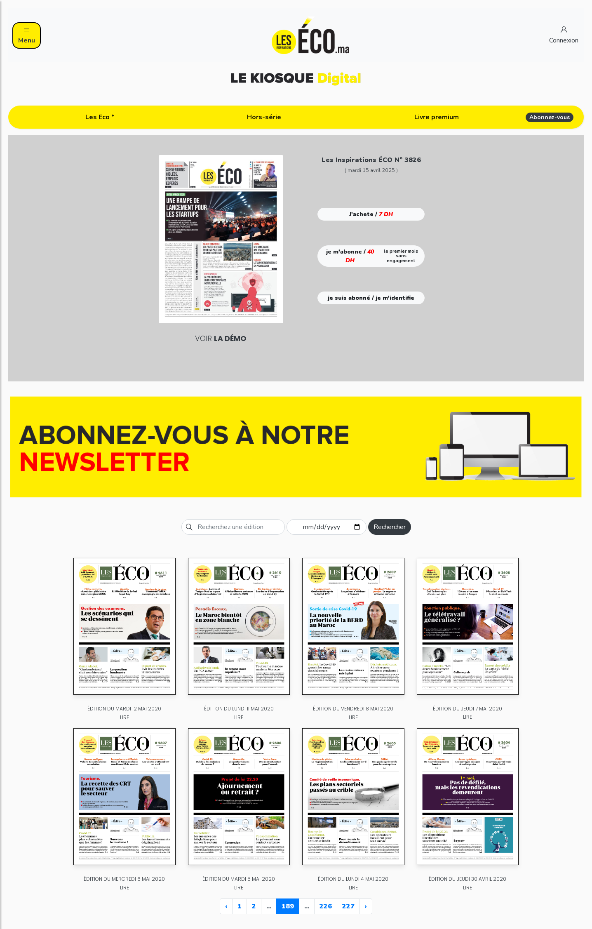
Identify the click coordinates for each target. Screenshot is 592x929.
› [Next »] (366, 906)
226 (325, 906)
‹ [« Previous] (226, 906)
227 (348, 906)
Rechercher (390, 527)
